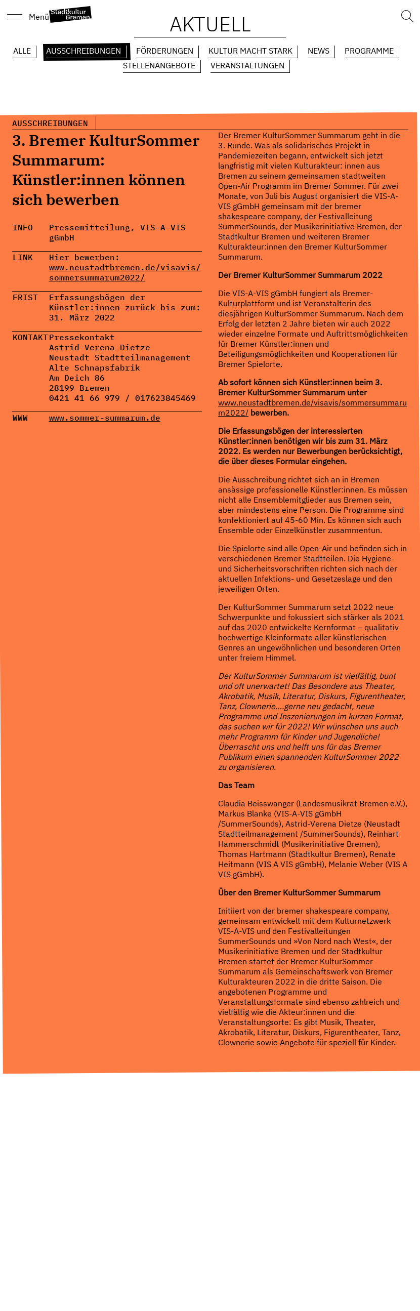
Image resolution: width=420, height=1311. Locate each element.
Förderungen (164, 51)
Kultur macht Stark (250, 51)
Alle (22, 51)
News (318, 51)
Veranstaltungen (247, 65)
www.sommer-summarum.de (104, 418)
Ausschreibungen (83, 51)
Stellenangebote (159, 65)
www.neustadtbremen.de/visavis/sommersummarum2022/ (125, 272)
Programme (369, 51)
